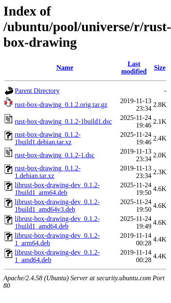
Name (64, 67)
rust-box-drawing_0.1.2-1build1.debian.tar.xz (47, 138)
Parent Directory (37, 90)
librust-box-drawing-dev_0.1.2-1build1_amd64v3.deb (57, 205)
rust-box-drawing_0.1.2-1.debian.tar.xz (47, 172)
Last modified (134, 67)
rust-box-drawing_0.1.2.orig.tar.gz (61, 104)
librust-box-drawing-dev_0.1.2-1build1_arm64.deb (57, 188)
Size (160, 67)
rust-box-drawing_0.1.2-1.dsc (55, 155)
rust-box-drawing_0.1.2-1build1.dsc (63, 121)
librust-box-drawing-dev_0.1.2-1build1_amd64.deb (57, 222)
